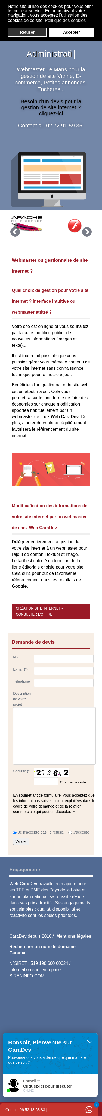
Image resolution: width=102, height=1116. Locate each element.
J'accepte (81, 832)
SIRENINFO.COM (26, 976)
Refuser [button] (27, 32)
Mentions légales (73, 936)
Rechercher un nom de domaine (43, 946)
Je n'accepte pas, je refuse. (41, 832)
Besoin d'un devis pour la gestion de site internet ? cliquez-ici (51, 107)
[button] (89, 21)
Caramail (18, 953)
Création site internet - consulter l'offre (39, 611)
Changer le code (73, 782)
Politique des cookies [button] (65, 20)
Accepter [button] (71, 32)
